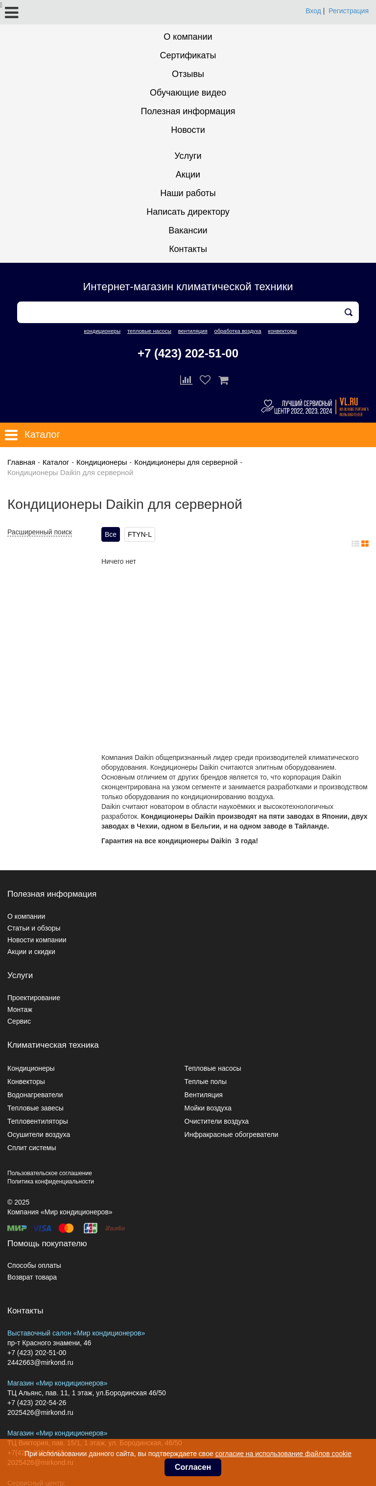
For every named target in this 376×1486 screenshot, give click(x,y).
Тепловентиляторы (37, 1121)
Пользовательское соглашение (49, 1173)
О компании (188, 37)
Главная (21, 462)
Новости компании (37, 940)
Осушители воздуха (38, 1134)
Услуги (187, 156)
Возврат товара (32, 1277)
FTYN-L (140, 534)
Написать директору (188, 212)
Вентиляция (204, 1095)
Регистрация (349, 11)
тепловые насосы (149, 331)
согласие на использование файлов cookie (283, 1454)
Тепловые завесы (35, 1108)
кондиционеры (102, 331)
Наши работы (188, 193)
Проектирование (33, 998)
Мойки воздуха (208, 1108)
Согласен (193, 1467)
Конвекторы (26, 1081)
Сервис (19, 1021)
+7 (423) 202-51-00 (188, 353)
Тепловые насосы (213, 1068)
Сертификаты (188, 55)
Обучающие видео (188, 93)
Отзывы (188, 74)
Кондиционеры (101, 462)
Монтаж (19, 1009)
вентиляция (193, 331)
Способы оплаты (34, 1265)
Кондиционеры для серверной (185, 462)
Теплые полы (206, 1081)
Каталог (56, 462)
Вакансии (187, 230)
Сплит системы (31, 1148)
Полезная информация (188, 111)
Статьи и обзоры (33, 928)
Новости (188, 130)
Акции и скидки (31, 952)
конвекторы (282, 331)
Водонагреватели (35, 1095)
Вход (313, 11)
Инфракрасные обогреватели (232, 1134)
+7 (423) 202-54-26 (36, 1403)
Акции (188, 174)
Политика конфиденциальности (50, 1181)
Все (111, 534)
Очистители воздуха (217, 1121)
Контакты (188, 249)
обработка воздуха (237, 331)
